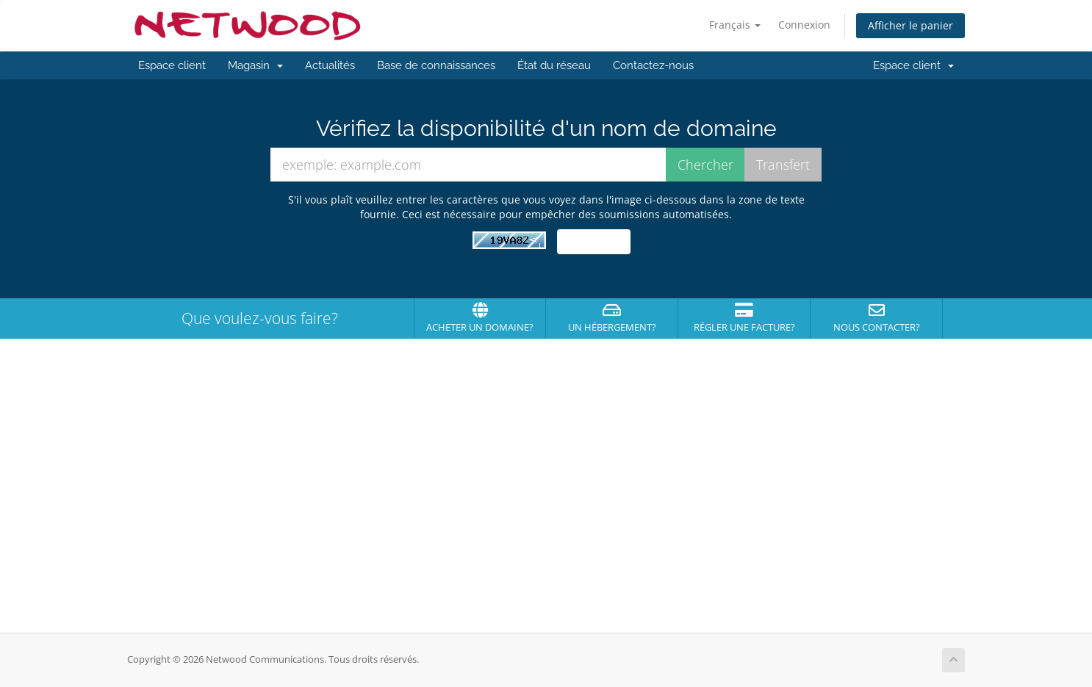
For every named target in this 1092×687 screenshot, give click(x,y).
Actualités (330, 65)
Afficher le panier (910, 25)
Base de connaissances (436, 65)
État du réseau (554, 65)
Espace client (172, 65)
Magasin (255, 65)
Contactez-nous (653, 65)
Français (735, 25)
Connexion (804, 25)
